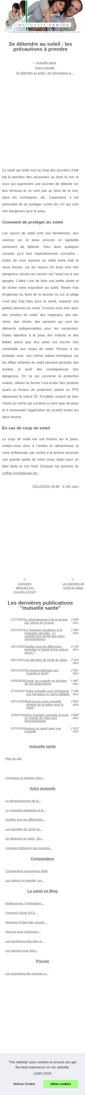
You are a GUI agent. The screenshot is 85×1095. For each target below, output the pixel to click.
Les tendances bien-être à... (24, 941)
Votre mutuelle (45, 68)
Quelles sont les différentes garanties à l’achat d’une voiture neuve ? (46, 649)
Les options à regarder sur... (24, 880)
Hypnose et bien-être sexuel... (25, 922)
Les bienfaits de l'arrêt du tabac (45, 660)
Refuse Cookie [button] (24, 1084)
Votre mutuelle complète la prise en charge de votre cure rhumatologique (46, 718)
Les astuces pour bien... (21, 950)
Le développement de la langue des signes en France (46, 621)
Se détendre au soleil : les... (24, 838)
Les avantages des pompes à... (26, 973)
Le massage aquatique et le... (25, 810)
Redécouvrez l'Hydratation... (24, 903)
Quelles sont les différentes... (25, 819)
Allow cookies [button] (60, 1084)
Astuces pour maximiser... (23, 931)
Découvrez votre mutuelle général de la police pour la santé (44, 704)
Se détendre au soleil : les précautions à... (44, 73)
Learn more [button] (42, 1073)
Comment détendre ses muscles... (28, 848)
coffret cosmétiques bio (19, 473)
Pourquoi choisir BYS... (21, 912)
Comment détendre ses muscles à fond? (25, 587)
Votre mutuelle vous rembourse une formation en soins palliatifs (48, 692)
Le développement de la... (23, 801)
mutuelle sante (46, 62)
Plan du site (13, 758)
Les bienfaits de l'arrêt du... (23, 829)
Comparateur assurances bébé (26, 871)
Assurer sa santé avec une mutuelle (42, 730)
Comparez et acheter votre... (24, 778)
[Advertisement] (40, 118)
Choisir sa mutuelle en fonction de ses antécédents (45, 682)
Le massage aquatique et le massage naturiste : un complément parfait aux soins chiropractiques (44, 634)
